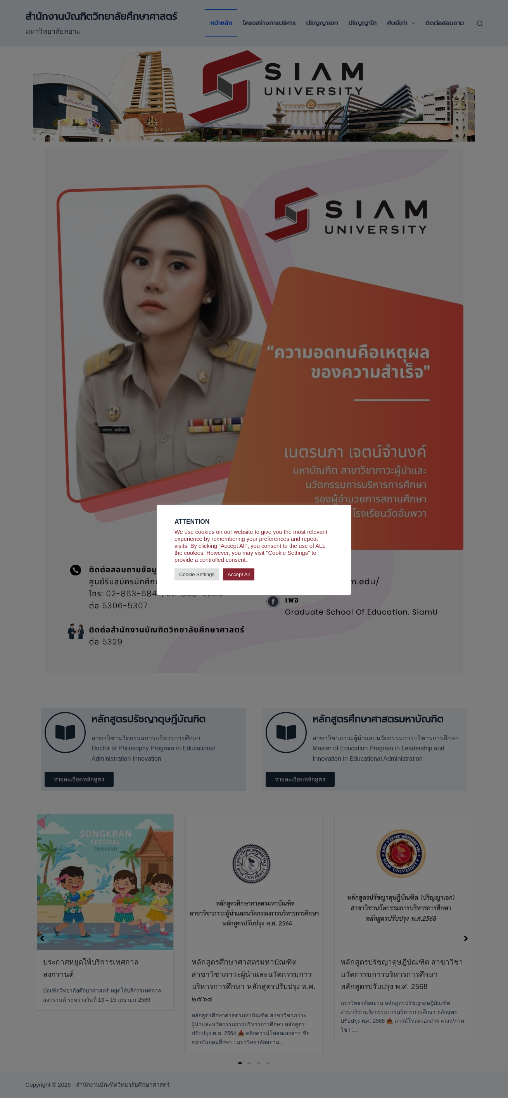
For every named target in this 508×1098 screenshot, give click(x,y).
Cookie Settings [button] (196, 574)
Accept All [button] (239, 574)
